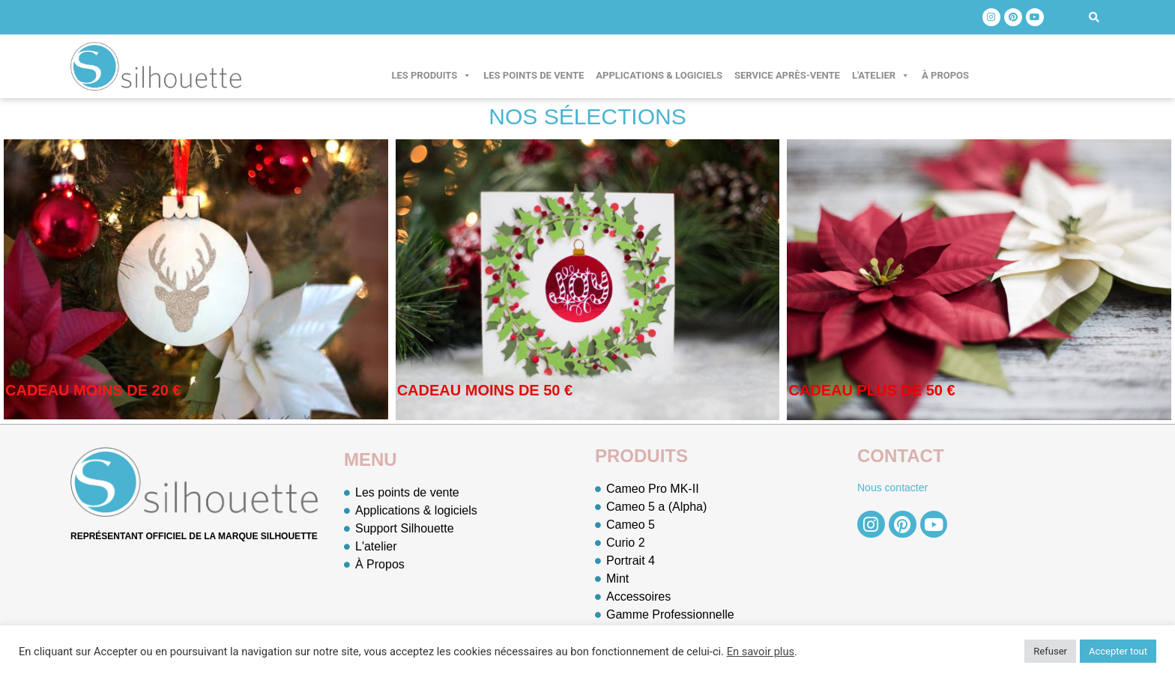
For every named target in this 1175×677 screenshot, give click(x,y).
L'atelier (881, 76)
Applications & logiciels (659, 75)
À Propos (945, 75)
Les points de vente (533, 75)
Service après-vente (787, 75)
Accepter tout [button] (1118, 651)
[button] (1094, 17)
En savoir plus (760, 651)
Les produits (431, 76)
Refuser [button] (1050, 651)
